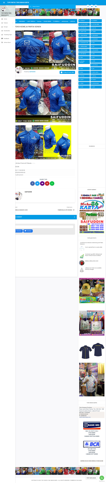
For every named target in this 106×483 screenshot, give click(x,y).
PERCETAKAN (84, 50)
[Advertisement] (91, 116)
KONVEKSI (95, 39)
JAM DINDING (84, 35)
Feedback (28, 231)
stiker (82, 83)
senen (94, 79)
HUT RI (94, 28)
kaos (82, 72)
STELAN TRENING (81, 62)
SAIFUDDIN (28, 192)
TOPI (94, 61)
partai (82, 79)
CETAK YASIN (96, 24)
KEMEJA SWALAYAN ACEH (91, 261)
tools (82, 87)
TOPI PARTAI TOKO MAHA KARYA (49, 480)
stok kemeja (96, 83)
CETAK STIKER (84, 24)
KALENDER (95, 35)
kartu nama (95, 72)
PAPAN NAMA (84, 46)
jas (93, 68)
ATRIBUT (83, 20)
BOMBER (95, 20)
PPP (94, 57)
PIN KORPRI (95, 50)
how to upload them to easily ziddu (93, 247)
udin (94, 87)
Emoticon (18, 231)
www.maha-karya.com (85, 417)
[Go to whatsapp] (102, 478)
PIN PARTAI (83, 53)
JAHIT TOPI (83, 31)
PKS (94, 53)
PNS (82, 57)
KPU (94, 42)
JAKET (94, 31)
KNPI (82, 39)
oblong (94, 76)
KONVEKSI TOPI (84, 42)
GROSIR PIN (83, 28)
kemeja (82, 76)
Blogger (79, 480)
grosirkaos (95, 65)
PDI (93, 46)
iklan (82, 68)
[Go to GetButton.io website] (102, 481)
